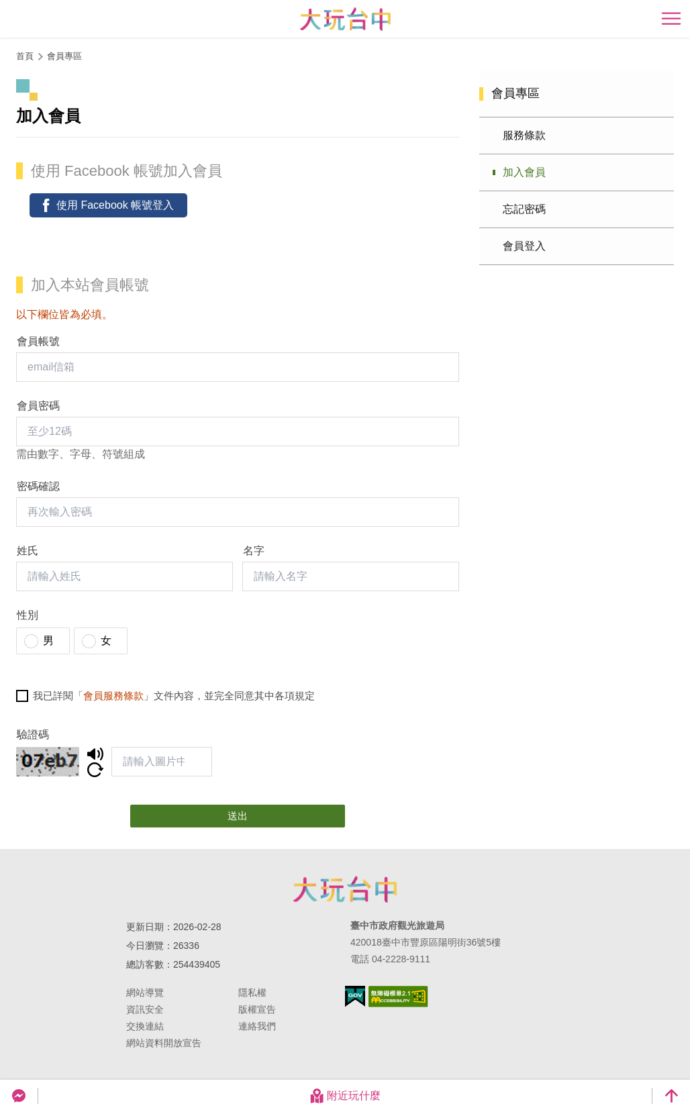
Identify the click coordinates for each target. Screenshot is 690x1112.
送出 (238, 815)
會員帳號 (38, 341)
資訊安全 (145, 1009)
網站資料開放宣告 (163, 1043)
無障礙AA (398, 996)
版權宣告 (257, 1009)
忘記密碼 (524, 209)
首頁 (25, 56)
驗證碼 (33, 734)
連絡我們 (257, 1026)
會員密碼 (38, 405)
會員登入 (524, 246)
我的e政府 (355, 996)
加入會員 (524, 172)
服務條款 (524, 135)
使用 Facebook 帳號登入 (115, 205)
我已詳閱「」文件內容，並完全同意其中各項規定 (174, 695)
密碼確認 (38, 486)
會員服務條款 (113, 695)
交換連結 (145, 1026)
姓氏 (27, 550)
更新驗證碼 (95, 770)
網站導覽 (145, 992)
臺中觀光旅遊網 (345, 19)
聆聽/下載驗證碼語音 (95, 754)
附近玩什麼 (345, 1096)
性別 (27, 615)
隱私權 (252, 992)
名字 (253, 550)
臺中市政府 (345, 889)
